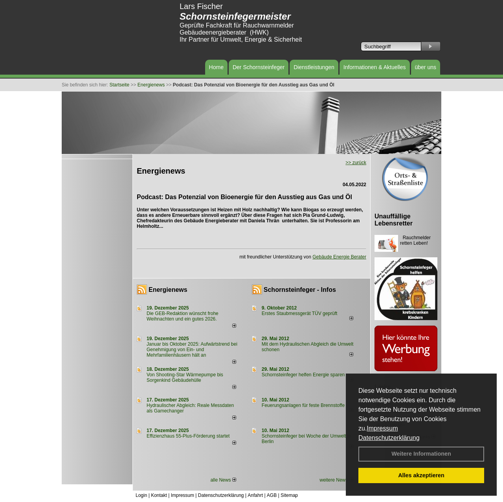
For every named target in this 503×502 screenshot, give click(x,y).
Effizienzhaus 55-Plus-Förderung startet (188, 436)
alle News (223, 480)
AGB (272, 495)
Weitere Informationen (421, 454)
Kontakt (159, 495)
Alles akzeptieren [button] (421, 475)
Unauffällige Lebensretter (393, 220)
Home (216, 67)
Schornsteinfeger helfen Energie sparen (303, 374)
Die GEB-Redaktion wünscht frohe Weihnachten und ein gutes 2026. (182, 316)
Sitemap (289, 495)
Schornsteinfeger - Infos (300, 289)
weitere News (336, 480)
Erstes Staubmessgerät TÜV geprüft (300, 313)
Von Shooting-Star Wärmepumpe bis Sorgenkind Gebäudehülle (185, 377)
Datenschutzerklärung (389, 437)
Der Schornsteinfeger (259, 67)
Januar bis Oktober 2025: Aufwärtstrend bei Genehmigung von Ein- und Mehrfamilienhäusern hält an (192, 349)
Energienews (168, 289)
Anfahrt (255, 495)
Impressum (382, 428)
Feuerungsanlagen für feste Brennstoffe (303, 405)
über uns (425, 67)
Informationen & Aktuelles (374, 67)
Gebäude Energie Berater (339, 257)
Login (141, 495)
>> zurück (355, 162)
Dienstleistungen (314, 67)
